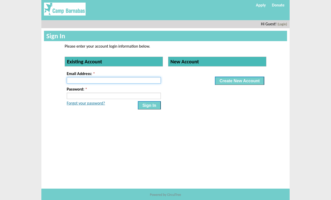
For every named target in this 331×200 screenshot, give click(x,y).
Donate (278, 5)
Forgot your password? (86, 103)
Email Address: (79, 73)
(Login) (282, 24)
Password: (75, 89)
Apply (261, 5)
